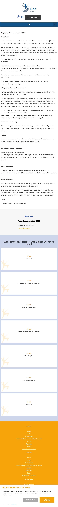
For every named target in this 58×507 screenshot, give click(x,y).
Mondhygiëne (29, 356)
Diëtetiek (29, 404)
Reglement (29, 444)
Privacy (29, 446)
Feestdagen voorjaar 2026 (29, 221)
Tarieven (29, 441)
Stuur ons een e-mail (32, 17)
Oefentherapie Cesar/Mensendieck (29, 283)
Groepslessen (29, 436)
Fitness (29, 433)
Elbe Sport (29, 259)
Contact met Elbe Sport (29, 449)
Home (29, 431)
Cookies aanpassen (31, 500)
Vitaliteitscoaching (29, 380)
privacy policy (14, 504)
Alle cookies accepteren (47, 499)
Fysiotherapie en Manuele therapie (29, 332)
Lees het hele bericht (24, 228)
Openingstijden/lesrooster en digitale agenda (29, 439)
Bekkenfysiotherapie (29, 307)
